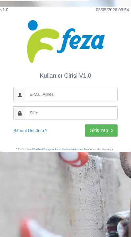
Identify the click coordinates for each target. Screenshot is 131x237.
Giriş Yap (101, 130)
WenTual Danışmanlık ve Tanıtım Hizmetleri (57, 149)
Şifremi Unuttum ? (30, 130)
